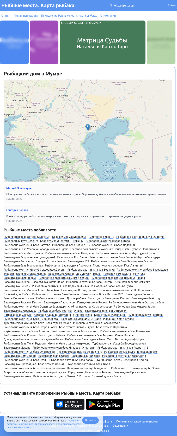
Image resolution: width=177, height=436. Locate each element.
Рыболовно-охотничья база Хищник (75, 331)
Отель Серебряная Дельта (131, 360)
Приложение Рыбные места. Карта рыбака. (69, 15)
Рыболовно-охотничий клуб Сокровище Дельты (34, 269)
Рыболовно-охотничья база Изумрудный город (126, 253)
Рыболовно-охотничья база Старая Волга (30, 327)
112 (145, 347)
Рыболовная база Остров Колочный (27, 236)
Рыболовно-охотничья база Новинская (125, 331)
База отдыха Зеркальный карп (81, 319)
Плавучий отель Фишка (50, 261)
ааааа (141, 277)
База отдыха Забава (17, 282)
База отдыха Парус (56, 302)
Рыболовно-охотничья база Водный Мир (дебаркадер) (124, 257)
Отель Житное (124, 335)
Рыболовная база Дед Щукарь (23, 253)
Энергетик (88, 347)
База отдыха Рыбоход (146, 298)
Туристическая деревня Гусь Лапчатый (118, 265)
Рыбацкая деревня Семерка (132, 282)
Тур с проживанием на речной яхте (79, 351)
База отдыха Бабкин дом (20, 277)
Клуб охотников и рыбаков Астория (27, 331)
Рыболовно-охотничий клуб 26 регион (140, 236)
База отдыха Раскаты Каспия (22, 302)
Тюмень (77, 241)
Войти (172, 5)
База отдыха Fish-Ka (52, 335)
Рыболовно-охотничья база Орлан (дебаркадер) (35, 306)
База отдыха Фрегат (61, 273)
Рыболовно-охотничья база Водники (91, 269)
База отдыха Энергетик (55, 241)
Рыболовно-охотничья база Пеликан (56, 294)
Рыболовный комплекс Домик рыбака (61, 298)
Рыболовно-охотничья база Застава (27, 245)
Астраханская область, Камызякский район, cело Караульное (43, 372)
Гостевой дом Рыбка (17, 294)
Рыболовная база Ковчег (68, 245)
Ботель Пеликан (14, 298)
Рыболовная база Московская (23, 265)
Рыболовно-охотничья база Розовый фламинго (34, 368)
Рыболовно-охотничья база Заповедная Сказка (122, 261)
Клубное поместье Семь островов (90, 306)
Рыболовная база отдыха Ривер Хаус (89, 339)
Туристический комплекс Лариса (25, 273)
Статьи (5, 15)
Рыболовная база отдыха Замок (134, 306)
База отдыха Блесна (98, 372)
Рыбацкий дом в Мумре (118, 319)
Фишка (78, 310)
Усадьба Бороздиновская (129, 343)
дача (65, 249)
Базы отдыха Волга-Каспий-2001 (103, 294)
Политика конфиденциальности (137, 421)
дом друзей (47, 257)
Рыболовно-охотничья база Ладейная (111, 245)
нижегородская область (53, 355)
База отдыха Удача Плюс (48, 282)
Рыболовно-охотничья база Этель (25, 360)
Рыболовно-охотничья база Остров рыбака (136, 302)
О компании (108, 15)
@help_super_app (122, 5)
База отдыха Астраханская (21, 257)
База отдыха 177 (78, 261)
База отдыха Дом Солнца (20, 355)
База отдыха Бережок (140, 294)
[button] (88, 127)
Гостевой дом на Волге (106, 376)
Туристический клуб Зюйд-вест (24, 323)
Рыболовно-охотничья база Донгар (89, 282)
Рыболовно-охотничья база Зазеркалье (142, 269)
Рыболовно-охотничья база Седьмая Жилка (60, 286)
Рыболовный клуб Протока (145, 314)
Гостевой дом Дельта (117, 273)
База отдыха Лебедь (17, 286)
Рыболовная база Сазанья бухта (112, 286)
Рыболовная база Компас (20, 335)
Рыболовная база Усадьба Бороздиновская (32, 249)
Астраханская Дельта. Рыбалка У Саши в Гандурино (37, 314)
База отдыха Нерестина (111, 327)
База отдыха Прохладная (20, 364)
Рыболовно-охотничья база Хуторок (108, 241)
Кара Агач (52, 290)
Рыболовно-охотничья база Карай (71, 360)
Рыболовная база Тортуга (55, 310)
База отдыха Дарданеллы (69, 236)
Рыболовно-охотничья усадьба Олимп (136, 368)
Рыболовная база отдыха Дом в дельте (63, 277)
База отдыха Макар (58, 323)
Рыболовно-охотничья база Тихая (88, 364)
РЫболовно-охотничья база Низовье (56, 347)
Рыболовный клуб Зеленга (21, 241)
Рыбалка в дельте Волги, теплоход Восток (131, 351)
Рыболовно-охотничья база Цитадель (69, 253)
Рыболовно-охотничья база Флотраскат (29, 351)
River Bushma (103, 360)
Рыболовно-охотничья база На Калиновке (125, 290)
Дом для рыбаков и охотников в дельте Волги (33, 339)
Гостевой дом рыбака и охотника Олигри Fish (99, 249)
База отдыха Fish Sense (72, 257)
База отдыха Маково (17, 347)
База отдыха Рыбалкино (110, 314)
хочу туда (139, 273)
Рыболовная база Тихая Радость (25, 343)
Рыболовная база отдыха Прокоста (68, 265)
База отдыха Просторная (129, 372)
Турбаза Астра (101, 343)
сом (72, 302)
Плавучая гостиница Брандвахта (88, 368)
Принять (90, 420)
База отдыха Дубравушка (20, 310)
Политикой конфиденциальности (36, 424)
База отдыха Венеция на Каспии (109, 298)
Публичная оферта (26, 15)
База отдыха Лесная (51, 364)
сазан (30, 298)
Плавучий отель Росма (92, 302)
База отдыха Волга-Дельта (78, 290)
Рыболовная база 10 (101, 236)
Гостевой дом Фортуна (129, 339)
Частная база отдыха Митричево (69, 343)
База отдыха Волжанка (18, 261)
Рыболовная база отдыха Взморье (113, 277)
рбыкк (97, 273)
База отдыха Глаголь (72, 327)
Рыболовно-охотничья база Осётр (124, 355)
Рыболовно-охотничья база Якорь (119, 347)
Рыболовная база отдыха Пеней (54, 376)
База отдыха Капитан (17, 376)
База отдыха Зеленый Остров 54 (106, 310)
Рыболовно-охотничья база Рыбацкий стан (31, 319)
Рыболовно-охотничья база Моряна (90, 335)
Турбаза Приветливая (145, 249)
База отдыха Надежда (85, 355)
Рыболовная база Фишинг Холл (24, 290)
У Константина (82, 314)
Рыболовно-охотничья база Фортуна (96, 323)
